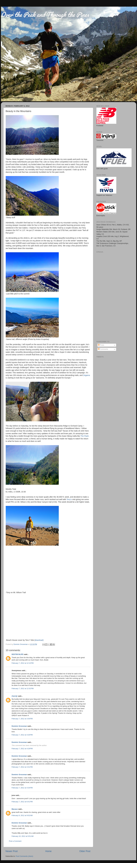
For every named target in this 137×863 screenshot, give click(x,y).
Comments (103, 349)
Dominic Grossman (19, 726)
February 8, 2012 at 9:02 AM (22, 815)
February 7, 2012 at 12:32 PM (23, 688)
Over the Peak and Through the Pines (45, 14)
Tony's (69, 499)
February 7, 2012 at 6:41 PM (22, 802)
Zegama (86, 375)
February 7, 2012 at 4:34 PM (22, 788)
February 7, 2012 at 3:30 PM (22, 719)
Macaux (15, 809)
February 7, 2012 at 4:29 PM (22, 749)
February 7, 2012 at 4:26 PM (22, 735)
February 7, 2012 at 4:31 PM (22, 767)
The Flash (85, 436)
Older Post (84, 851)
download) (39, 640)
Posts (101, 345)
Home (48, 851)
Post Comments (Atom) (24, 856)
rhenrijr (15, 696)
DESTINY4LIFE (17, 654)
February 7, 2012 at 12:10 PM (23, 663)
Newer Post (12, 851)
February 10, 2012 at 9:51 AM (23, 836)
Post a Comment (15, 841)
